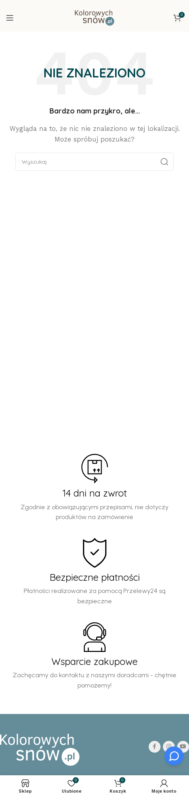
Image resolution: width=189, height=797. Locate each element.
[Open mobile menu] (10, 18)
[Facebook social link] (155, 747)
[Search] (94, 162)
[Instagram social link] (169, 747)
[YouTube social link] (183, 747)
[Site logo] (94, 17)
